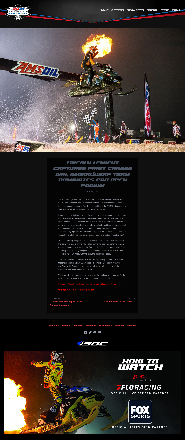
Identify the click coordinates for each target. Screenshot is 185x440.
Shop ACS (119, 326)
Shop (164, 10)
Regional (78, 326)
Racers (117, 10)
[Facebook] (85, 332)
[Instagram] (99, 332)
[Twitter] (90, 332)
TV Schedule (105, 326)
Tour (104, 10)
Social (152, 10)
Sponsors (135, 10)
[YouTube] (94, 332)
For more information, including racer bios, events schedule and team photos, (91, 284)
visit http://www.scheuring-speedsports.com (76, 290)
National (66, 326)
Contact (131, 326)
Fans (176, 10)
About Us (54, 326)
